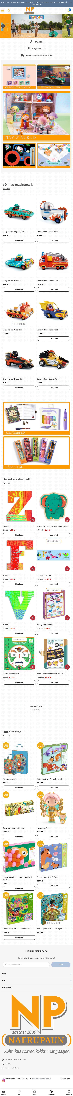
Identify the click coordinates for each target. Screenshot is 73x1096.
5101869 (8, 1064)
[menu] (2, 10)
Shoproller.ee (65, 1079)
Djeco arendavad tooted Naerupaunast (18, 1079)
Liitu (61, 964)
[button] (19, 1092)
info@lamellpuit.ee (12, 1068)
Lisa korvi (19, 240)
